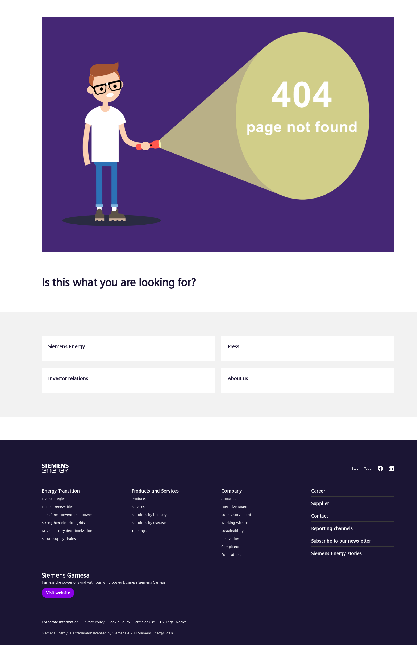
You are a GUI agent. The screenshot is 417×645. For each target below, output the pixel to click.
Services (138, 507)
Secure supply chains (59, 538)
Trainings (139, 530)
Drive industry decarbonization (67, 530)
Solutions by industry (149, 514)
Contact (319, 516)
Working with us (234, 522)
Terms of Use (144, 622)
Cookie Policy (119, 622)
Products (139, 499)
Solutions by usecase (149, 522)
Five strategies (53, 499)
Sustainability (232, 530)
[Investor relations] (128, 380)
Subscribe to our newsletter (341, 541)
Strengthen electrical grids (63, 522)
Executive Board (234, 507)
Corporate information (60, 622)
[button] (43, 10)
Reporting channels (332, 528)
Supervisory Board (236, 514)
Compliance (230, 546)
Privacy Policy (93, 622)
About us (228, 499)
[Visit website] (58, 593)
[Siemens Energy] (128, 348)
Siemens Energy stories (336, 553)
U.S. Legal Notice (172, 622)
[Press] (307, 348)
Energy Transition (61, 491)
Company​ (231, 491)
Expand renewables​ (57, 507)
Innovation (230, 538)
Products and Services (155, 491)
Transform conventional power (67, 514)
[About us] (307, 380)
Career (318, 491)
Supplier (320, 503)
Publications (231, 554)
